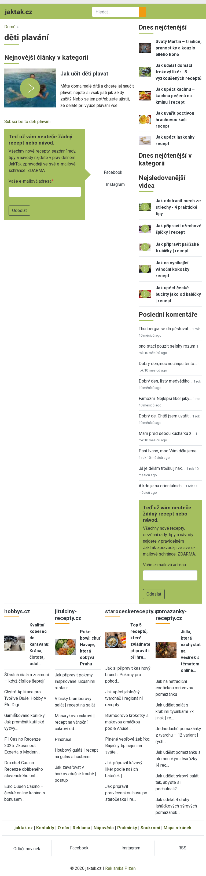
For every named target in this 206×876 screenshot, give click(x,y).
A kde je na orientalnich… (161, 485)
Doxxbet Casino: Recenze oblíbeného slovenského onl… (23, 769)
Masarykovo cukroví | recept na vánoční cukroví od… (75, 722)
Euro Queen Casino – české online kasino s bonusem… (24, 793)
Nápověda (104, 827)
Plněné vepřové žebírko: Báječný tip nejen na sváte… (127, 746)
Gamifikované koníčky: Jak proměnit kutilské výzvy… (25, 722)
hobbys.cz (17, 611)
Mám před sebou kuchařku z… (166, 433)
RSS (182, 847)
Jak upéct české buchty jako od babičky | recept (178, 294)
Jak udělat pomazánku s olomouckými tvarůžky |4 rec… (178, 759)
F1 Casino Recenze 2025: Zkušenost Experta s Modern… (22, 746)
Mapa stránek (178, 827)
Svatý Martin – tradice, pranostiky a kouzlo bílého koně (178, 48)
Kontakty (45, 827)
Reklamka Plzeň (120, 868)
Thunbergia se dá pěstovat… (165, 328)
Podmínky (127, 827)
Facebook (113, 172)
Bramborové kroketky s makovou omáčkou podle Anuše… (127, 722)
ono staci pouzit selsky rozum (167, 346)
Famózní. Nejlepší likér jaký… (165, 398)
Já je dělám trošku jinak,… (162, 468)
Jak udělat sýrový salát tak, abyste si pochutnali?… (177, 782)
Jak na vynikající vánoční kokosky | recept (174, 269)
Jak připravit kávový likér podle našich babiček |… (123, 769)
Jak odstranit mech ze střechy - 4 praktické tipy (178, 207)
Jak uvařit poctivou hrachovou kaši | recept (175, 120)
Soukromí (150, 827)
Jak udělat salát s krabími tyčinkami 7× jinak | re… (175, 711)
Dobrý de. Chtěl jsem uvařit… (165, 416)
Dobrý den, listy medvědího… (165, 381)
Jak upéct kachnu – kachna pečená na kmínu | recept (175, 96)
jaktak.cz (23, 827)
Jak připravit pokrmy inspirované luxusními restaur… (75, 681)
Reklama (81, 827)
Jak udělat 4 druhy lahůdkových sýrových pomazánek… (176, 806)
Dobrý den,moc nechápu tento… (168, 363)
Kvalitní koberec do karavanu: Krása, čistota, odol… (39, 644)
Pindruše (63, 739)
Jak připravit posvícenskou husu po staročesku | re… (126, 793)
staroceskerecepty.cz (132, 611)
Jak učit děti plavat (84, 73)
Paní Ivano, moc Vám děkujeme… (169, 450)
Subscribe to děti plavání (27, 121)
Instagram (115, 184)
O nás (63, 827)
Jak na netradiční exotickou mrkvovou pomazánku (174, 688)
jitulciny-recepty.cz (68, 614)
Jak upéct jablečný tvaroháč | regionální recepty (124, 698)
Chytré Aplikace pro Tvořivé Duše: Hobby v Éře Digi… (25, 698)
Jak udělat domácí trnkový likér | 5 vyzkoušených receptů (178, 72)
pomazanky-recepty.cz (171, 614)
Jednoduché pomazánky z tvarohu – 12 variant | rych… (178, 735)
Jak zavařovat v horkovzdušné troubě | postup (75, 774)
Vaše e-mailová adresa (30, 181)
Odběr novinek (26, 848)
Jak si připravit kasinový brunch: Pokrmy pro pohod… (127, 675)
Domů (10, 26)
